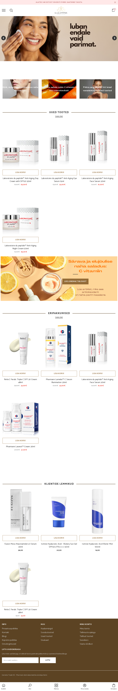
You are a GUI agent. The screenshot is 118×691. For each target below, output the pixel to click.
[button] (30, 686)
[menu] (4, 10)
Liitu (47, 660)
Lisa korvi (20, 172)
